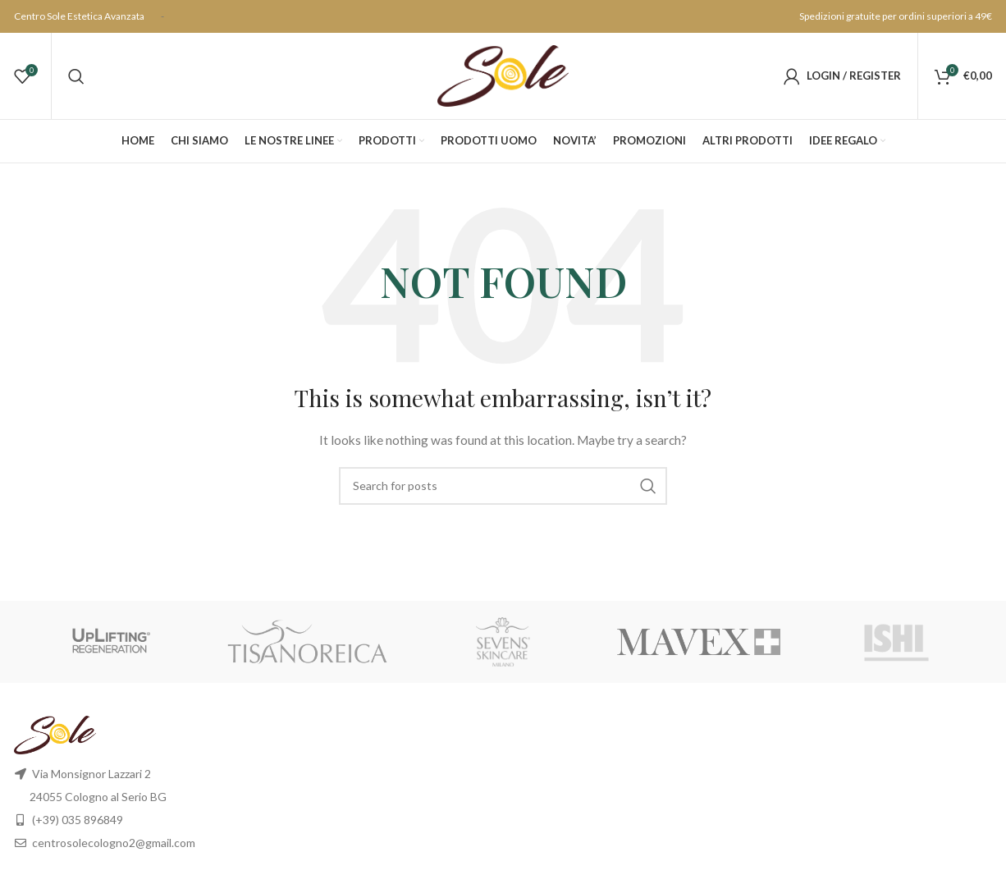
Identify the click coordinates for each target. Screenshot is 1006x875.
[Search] (76, 76)
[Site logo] (503, 74)
